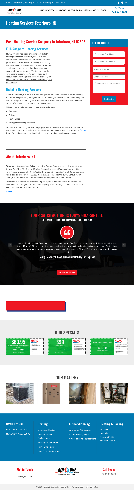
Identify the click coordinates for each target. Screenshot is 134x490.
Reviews (104, 429)
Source (9, 191)
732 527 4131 (119, 11)
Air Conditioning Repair (79, 434)
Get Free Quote (107, 440)
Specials (87, 10)
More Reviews (67, 272)
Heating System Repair (48, 442)
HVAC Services (51, 10)
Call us (83, 130)
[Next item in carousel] (124, 245)
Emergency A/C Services (80, 430)
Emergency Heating (46, 430)
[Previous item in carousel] (10, 245)
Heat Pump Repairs (46, 446)
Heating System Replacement (45, 436)
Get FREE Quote (99, 10)
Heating (62, 10)
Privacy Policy (92, 487)
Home (41, 10)
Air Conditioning (75, 10)
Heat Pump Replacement (49, 451)
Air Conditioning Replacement (82, 438)
